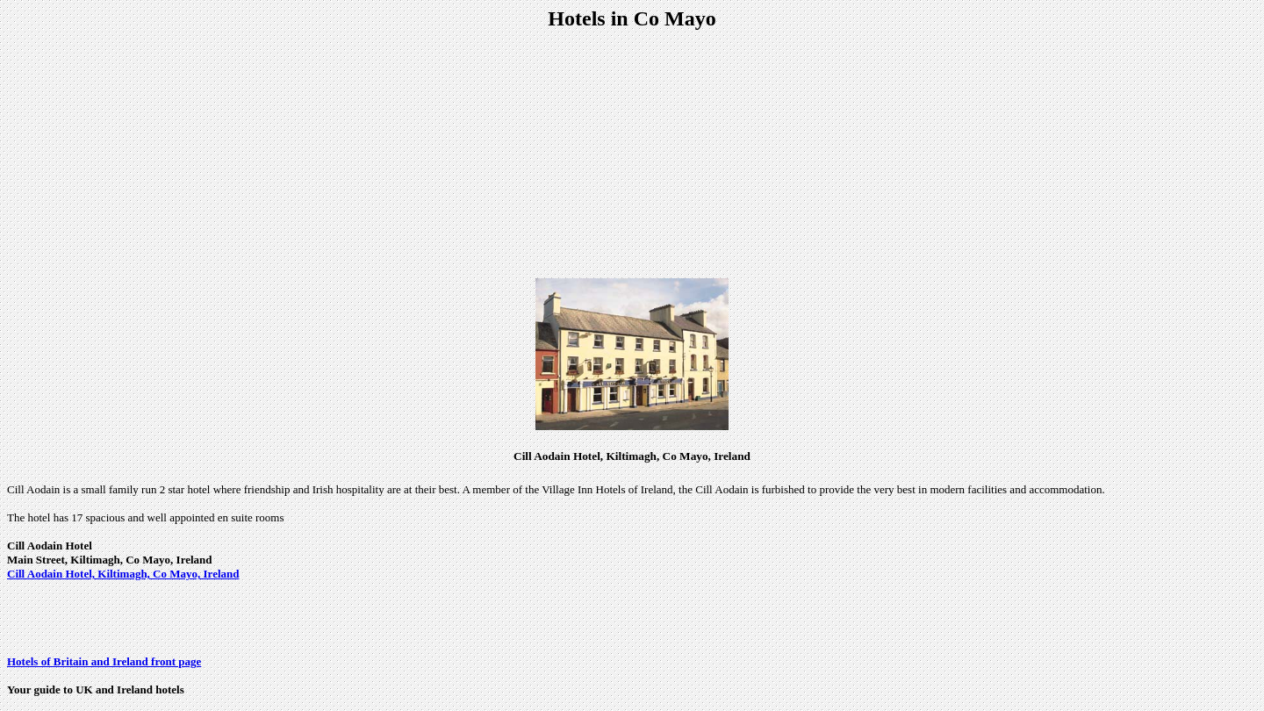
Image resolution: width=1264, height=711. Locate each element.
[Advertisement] (632, 154)
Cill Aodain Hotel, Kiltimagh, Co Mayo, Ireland (123, 573)
